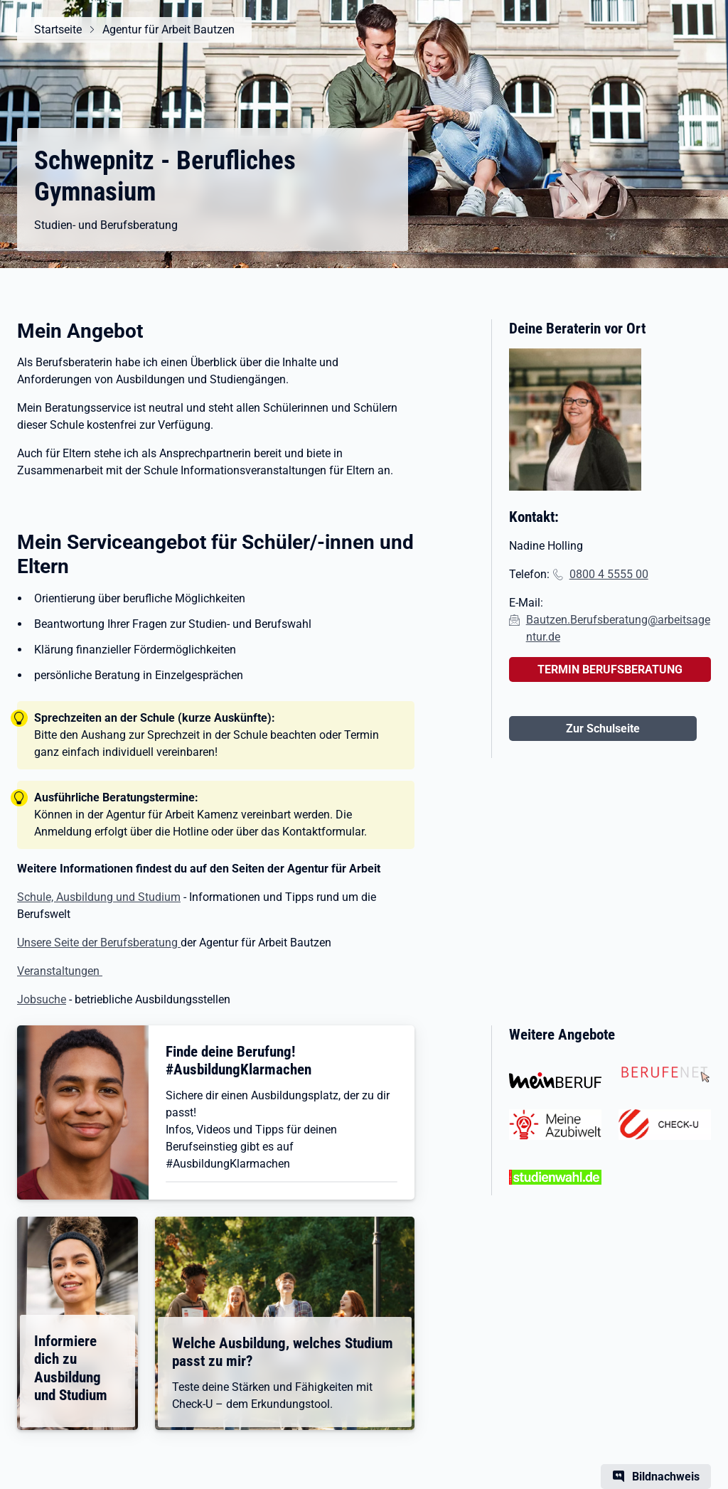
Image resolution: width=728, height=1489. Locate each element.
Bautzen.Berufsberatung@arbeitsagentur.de (618, 628)
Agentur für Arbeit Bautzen (168, 29)
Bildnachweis (666, 1476)
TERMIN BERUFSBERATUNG (609, 669)
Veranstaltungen (59, 971)
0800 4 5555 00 (608, 574)
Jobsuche (41, 999)
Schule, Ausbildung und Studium (99, 897)
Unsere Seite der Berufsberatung (99, 942)
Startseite (58, 29)
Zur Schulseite (602, 728)
